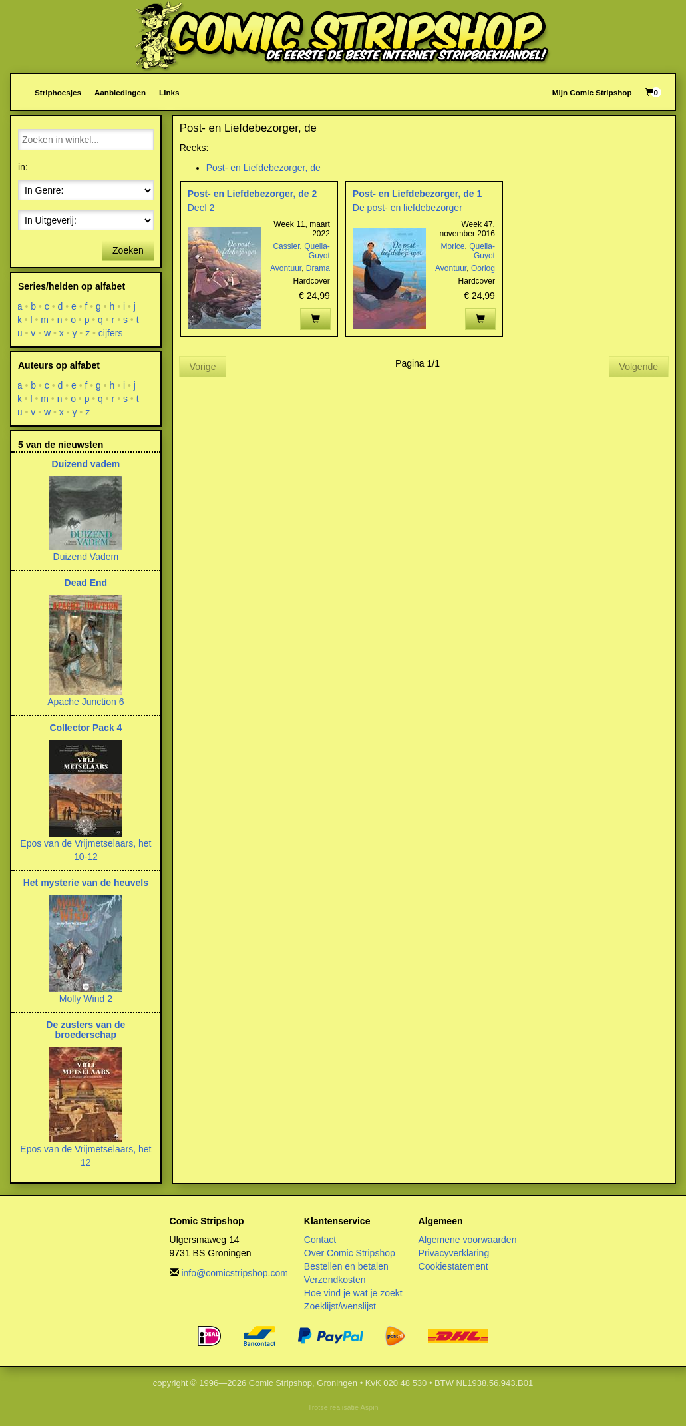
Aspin (369, 1407)
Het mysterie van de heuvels (85, 882)
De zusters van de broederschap (85, 1029)
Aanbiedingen (120, 92)
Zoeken (128, 250)
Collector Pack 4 (85, 727)
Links (169, 92)
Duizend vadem (86, 464)
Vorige (203, 366)
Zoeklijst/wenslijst (340, 1306)
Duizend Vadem (86, 556)
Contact (320, 1239)
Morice (453, 246)
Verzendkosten (335, 1279)
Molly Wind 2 (85, 998)
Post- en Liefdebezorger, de (263, 167)
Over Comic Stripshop (349, 1253)
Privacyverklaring (454, 1253)
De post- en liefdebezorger (407, 207)
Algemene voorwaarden (468, 1239)
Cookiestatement (453, 1266)
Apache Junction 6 (85, 701)
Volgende (638, 366)
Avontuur (285, 268)
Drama (318, 268)
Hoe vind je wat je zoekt (353, 1293)
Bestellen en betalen (346, 1266)
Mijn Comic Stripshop (592, 92)
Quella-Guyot (317, 251)
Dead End (86, 582)
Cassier (286, 246)
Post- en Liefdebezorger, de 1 (417, 193)
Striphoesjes (58, 92)
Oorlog (483, 268)
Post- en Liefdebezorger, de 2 (252, 193)
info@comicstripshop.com (234, 1273)
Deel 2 (201, 207)
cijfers (110, 333)
